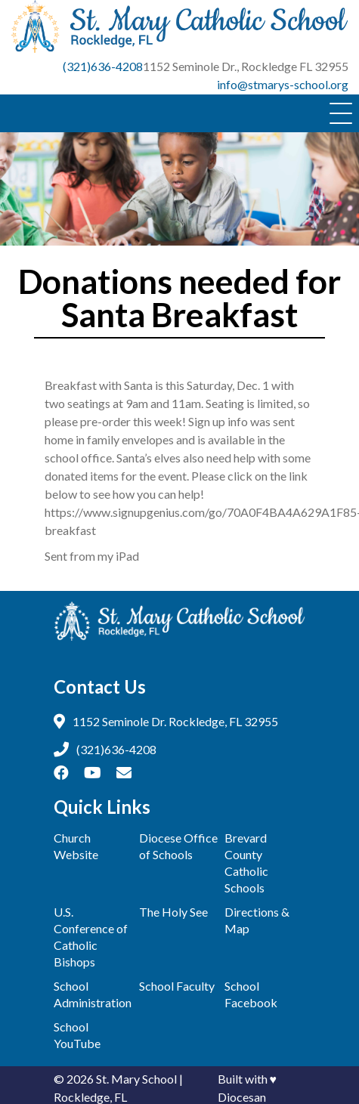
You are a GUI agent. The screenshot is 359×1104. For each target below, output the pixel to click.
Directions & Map (256, 920)
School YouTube (77, 1034)
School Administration (93, 994)
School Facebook (250, 994)
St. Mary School (136, 1079)
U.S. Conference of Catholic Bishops (91, 937)
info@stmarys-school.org (282, 84)
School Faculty (177, 986)
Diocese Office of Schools (178, 845)
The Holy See (173, 912)
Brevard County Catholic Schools (246, 862)
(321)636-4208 (103, 66)
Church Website (76, 845)
